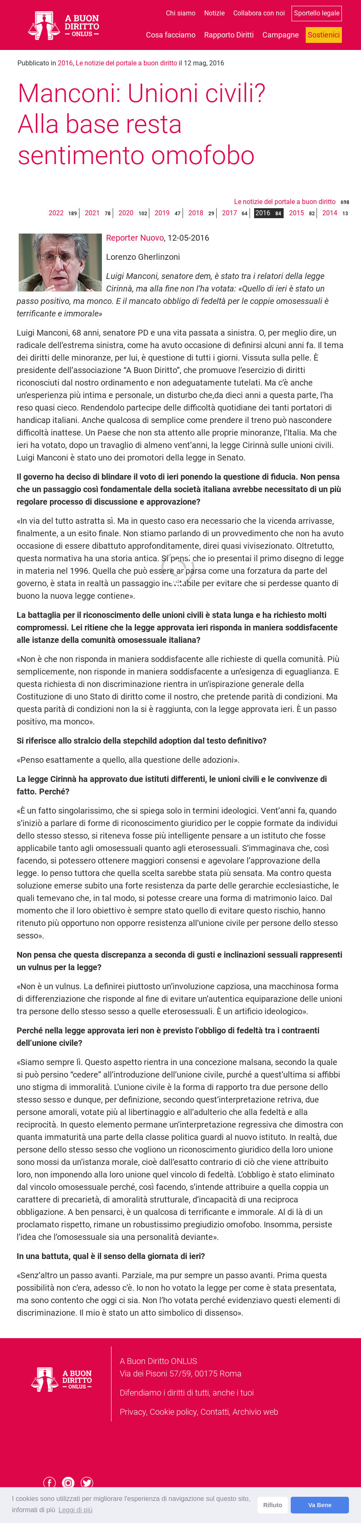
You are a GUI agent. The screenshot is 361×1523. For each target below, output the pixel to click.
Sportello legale (316, 13)
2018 (195, 213)
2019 (162, 213)
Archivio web (255, 1412)
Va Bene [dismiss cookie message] (319, 1505)
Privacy (133, 1412)
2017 (229, 213)
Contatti (214, 1412)
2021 (92, 213)
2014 (329, 213)
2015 (296, 213)
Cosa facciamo (170, 34)
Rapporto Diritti (229, 34)
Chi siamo (180, 13)
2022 (56, 213)
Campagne (280, 34)
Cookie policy (173, 1412)
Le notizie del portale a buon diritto (126, 63)
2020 (126, 213)
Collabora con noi (259, 13)
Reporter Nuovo (135, 238)
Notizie (214, 13)
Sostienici (324, 34)
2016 (65, 63)
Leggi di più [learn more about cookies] (75, 1509)
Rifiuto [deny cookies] (272, 1505)
